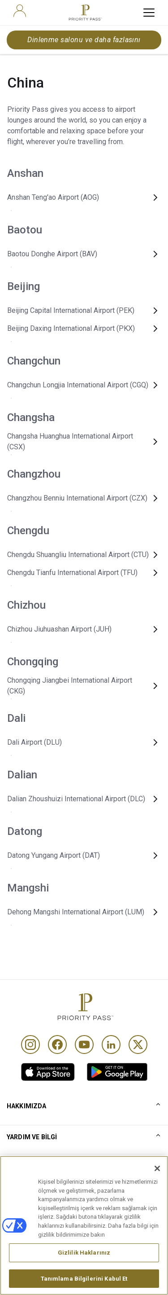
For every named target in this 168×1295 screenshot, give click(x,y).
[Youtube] (84, 1044)
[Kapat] (157, 1181)
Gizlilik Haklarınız (84, 1265)
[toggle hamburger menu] (149, 13)
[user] (19, 10)
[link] (48, 1072)
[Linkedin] (111, 1044)
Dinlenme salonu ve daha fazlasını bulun (84, 42)
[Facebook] (57, 1044)
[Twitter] (138, 1044)
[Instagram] (30, 1044)
